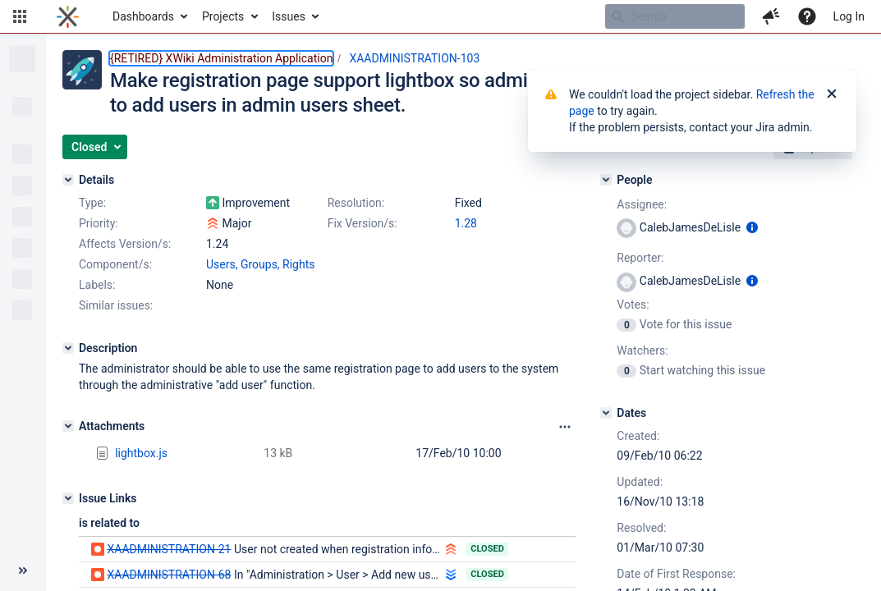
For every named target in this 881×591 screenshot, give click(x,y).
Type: (92, 202)
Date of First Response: (676, 573)
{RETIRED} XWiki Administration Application (221, 58)
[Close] (832, 94)
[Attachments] (68, 426)
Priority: (98, 223)
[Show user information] (752, 227)
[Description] (68, 348)
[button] (19, 16)
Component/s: (115, 264)
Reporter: (640, 257)
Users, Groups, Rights (260, 264)
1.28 (466, 223)
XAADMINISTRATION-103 (414, 58)
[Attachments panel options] (565, 427)
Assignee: (642, 204)
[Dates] (606, 413)
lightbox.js (141, 453)
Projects (223, 16)
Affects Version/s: (125, 243)
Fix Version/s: (362, 223)
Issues (288, 16)
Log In (849, 16)
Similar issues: (116, 305)
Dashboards (143, 16)
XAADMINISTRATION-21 (169, 549)
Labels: (97, 284)
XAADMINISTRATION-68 (169, 574)
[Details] (68, 180)
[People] (606, 180)
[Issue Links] (68, 498)
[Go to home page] (68, 16)
